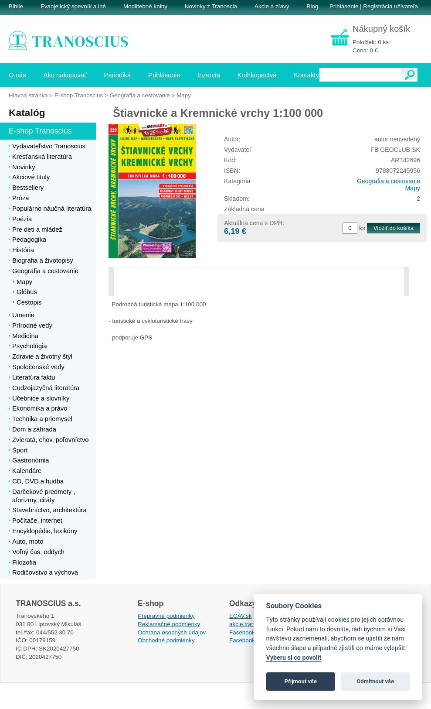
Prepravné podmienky (166, 616)
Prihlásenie (343, 6)
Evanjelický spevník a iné (73, 6)
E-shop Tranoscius (78, 95)
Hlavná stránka (28, 95)
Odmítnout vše (375, 681)
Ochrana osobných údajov (172, 632)
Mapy (412, 188)
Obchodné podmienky (166, 640)
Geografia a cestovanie (388, 181)
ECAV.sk (240, 616)
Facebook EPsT (250, 640)
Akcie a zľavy (272, 6)
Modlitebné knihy (145, 6)
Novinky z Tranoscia (211, 6)
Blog (312, 6)
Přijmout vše (301, 681)
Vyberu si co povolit (294, 657)
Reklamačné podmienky (169, 624)
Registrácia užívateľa (390, 6)
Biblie (16, 6)
